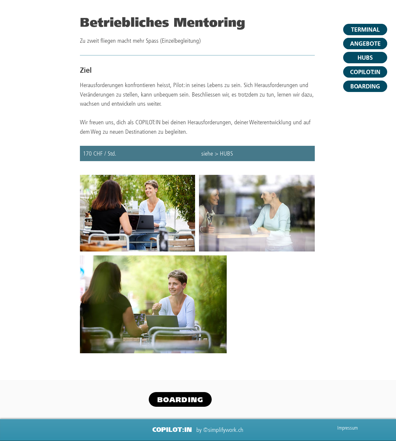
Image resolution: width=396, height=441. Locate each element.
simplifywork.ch (225, 429)
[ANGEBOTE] (365, 43)
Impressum (347, 427)
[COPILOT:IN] (365, 72)
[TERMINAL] (365, 29)
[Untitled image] (137, 213)
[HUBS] (365, 57)
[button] (365, 86)
